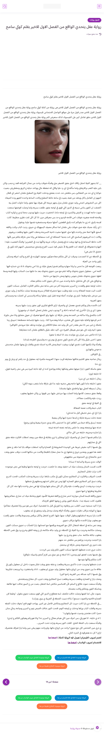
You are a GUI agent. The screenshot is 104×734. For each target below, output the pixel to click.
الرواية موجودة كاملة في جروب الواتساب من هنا (33, 657)
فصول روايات (94, 20)
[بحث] (5, 6)
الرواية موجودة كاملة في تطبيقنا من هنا (52, 666)
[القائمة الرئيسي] (99, 6)
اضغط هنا (52, 638)
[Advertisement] (52, 56)
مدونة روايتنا (75, 728)
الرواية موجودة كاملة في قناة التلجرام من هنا (71, 657)
